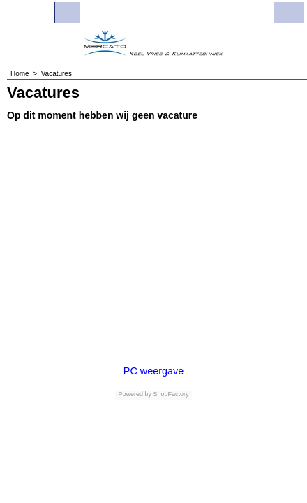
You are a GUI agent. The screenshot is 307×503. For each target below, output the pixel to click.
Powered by (134, 394)
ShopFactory (170, 394)
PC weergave (153, 371)
